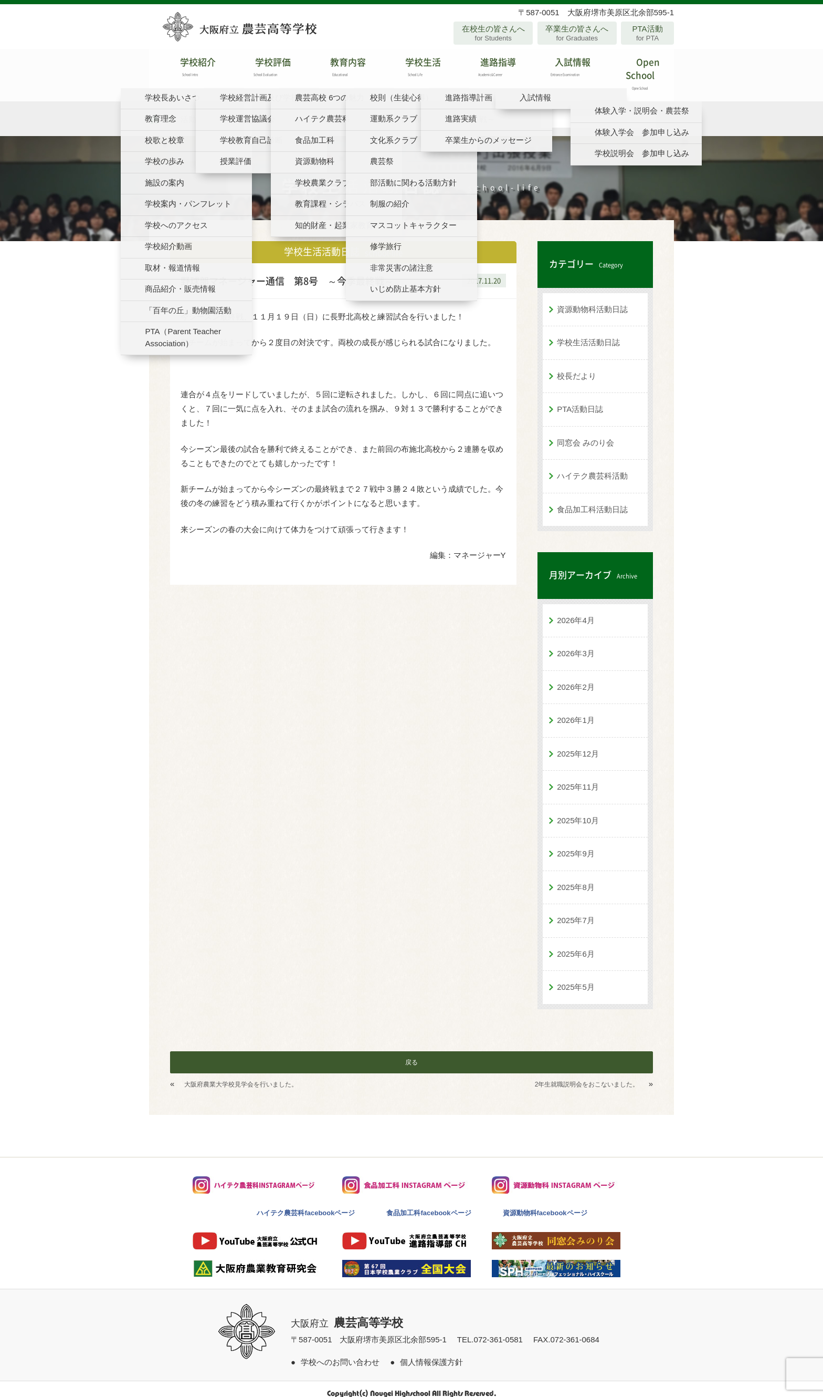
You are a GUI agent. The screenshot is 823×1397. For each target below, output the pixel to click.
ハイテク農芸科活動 (592, 466)
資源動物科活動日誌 (592, 300)
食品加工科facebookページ (428, 1204)
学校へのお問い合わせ (340, 1353)
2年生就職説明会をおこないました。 (587, 1075)
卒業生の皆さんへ (577, 33)
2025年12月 (578, 744)
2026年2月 (576, 678)
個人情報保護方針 (431, 1353)
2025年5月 (576, 978)
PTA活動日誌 (580, 400)
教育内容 (336, 70)
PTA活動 (647, 33)
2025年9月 (576, 844)
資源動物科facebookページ (545, 1204)
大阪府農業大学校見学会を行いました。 (241, 1075)
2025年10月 (578, 811)
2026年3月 (576, 644)
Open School (636, 70)
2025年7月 (576, 911)
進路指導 (486, 70)
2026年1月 (576, 711)
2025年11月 (578, 777)
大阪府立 (347, 1314)
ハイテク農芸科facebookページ (306, 1204)
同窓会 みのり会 (585, 433)
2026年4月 (576, 611)
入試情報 (561, 70)
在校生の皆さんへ (493, 33)
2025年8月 (576, 878)
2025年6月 (576, 944)
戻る (411, 1053)
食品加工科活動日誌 (592, 500)
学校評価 (261, 70)
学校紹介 (186, 70)
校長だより (576, 367)
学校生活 (411, 70)
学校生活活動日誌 (588, 333)
